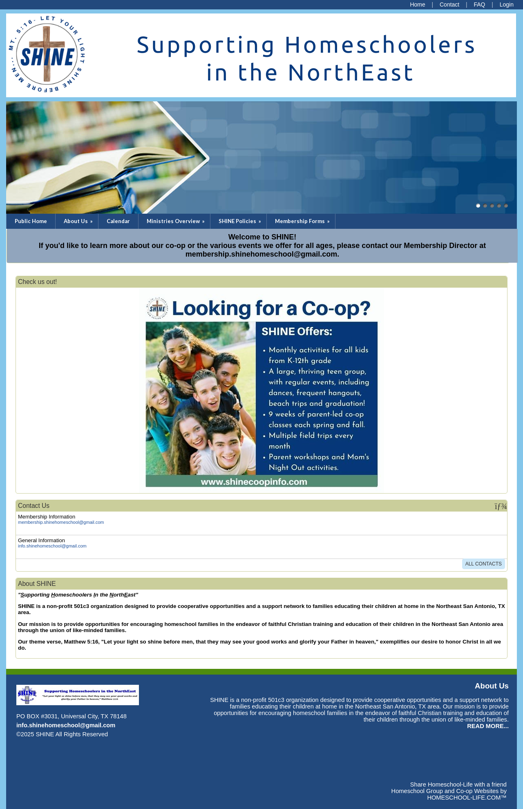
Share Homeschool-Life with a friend (458, 784)
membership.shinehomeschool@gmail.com (61, 522)
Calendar (118, 221)
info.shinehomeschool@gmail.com (52, 545)
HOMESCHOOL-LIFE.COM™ (467, 797)
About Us (79, 221)
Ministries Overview (176, 221)
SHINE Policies (240, 221)
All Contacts (483, 564)
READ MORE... (488, 726)
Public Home (31, 221)
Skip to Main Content (143, 734)
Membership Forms (303, 221)
